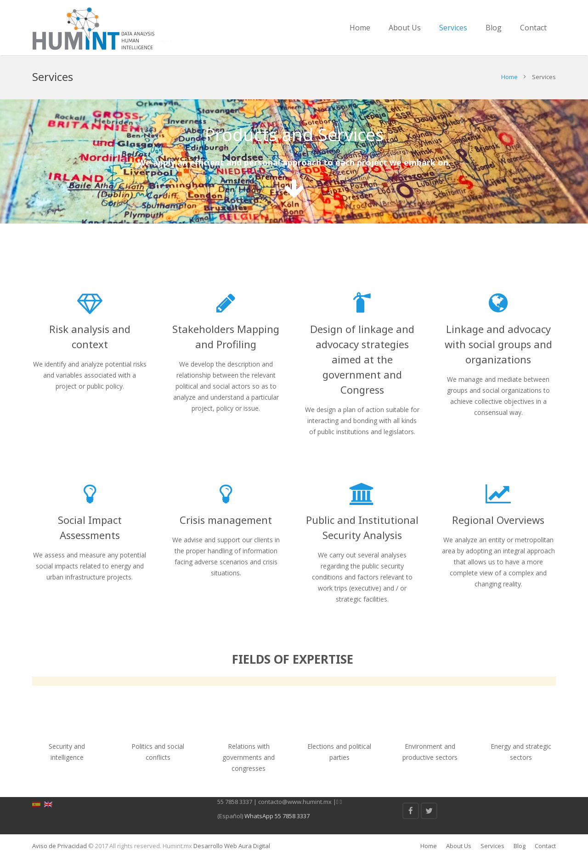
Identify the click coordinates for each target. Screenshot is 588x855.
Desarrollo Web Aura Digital (231, 846)
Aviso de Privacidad (59, 846)
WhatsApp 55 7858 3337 (277, 816)
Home (509, 77)
